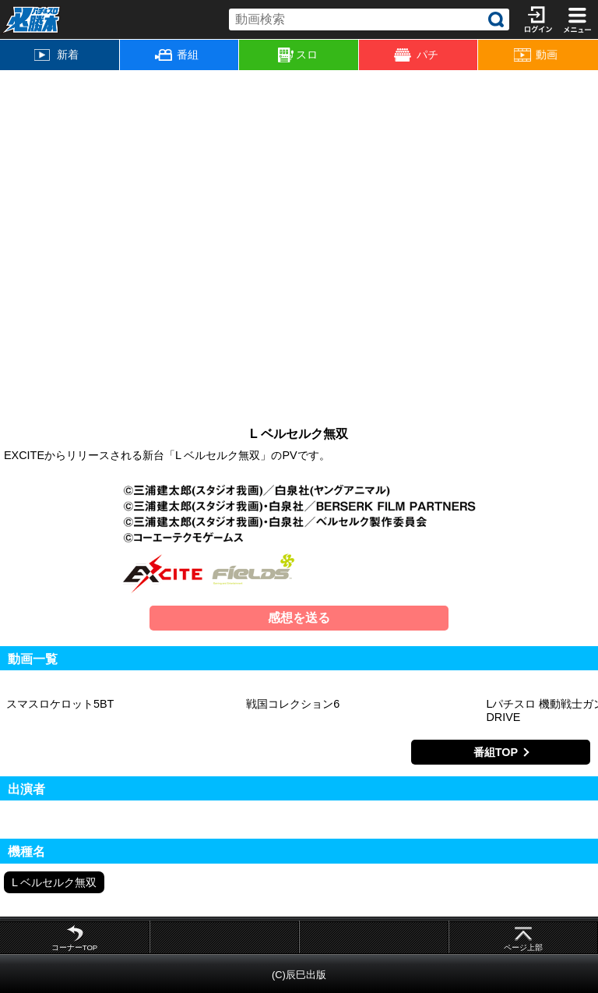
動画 (536, 55)
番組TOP (495, 752)
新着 (56, 54)
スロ (298, 55)
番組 (177, 54)
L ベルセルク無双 (54, 882)
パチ (416, 55)
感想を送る (299, 617)
